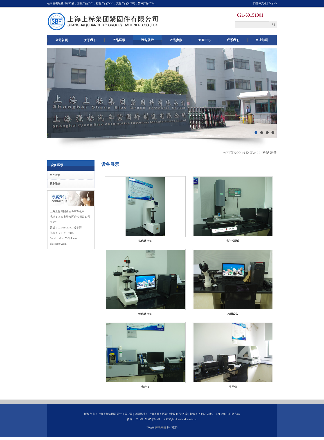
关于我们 (90, 40)
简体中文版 (260, 3)
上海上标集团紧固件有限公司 (103, 21)
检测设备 (269, 152)
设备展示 (147, 40)
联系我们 (233, 40)
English (272, 3)
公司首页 (61, 40)
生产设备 (55, 175)
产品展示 (118, 40)
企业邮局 (261, 40)
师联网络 (160, 427)
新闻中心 (204, 40)
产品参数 (176, 40)
